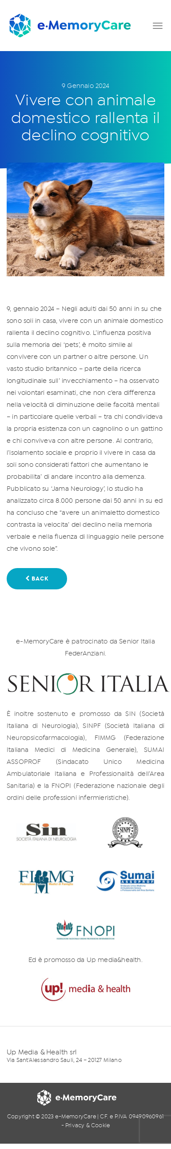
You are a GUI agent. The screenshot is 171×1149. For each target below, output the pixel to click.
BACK (36, 579)
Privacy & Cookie (87, 1126)
